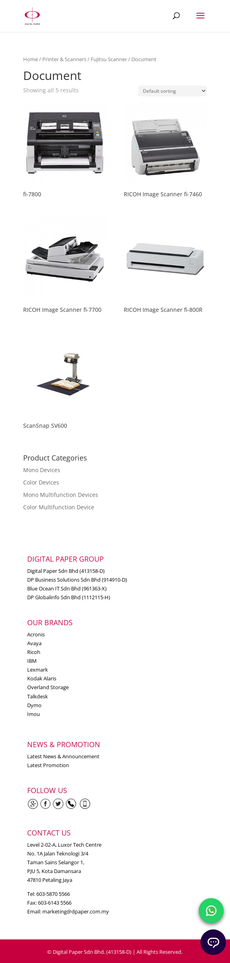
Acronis (36, 634)
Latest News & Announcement (63, 756)
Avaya (34, 643)
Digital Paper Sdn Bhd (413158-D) (66, 570)
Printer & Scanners (64, 59)
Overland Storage (48, 687)
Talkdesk (37, 696)
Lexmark (37, 669)
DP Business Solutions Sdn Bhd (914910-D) (77, 579)
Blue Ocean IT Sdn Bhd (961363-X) (67, 588)
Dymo (34, 705)
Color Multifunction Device (58, 507)
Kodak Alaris (41, 678)
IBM (32, 660)
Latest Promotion (48, 765)
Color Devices (41, 482)
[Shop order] (172, 91)
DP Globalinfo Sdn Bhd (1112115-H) (68, 597)
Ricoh (33, 652)
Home (30, 59)
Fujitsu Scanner (109, 59)
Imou (33, 714)
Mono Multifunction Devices (60, 494)
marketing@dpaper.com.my (75, 911)
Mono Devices (41, 470)
